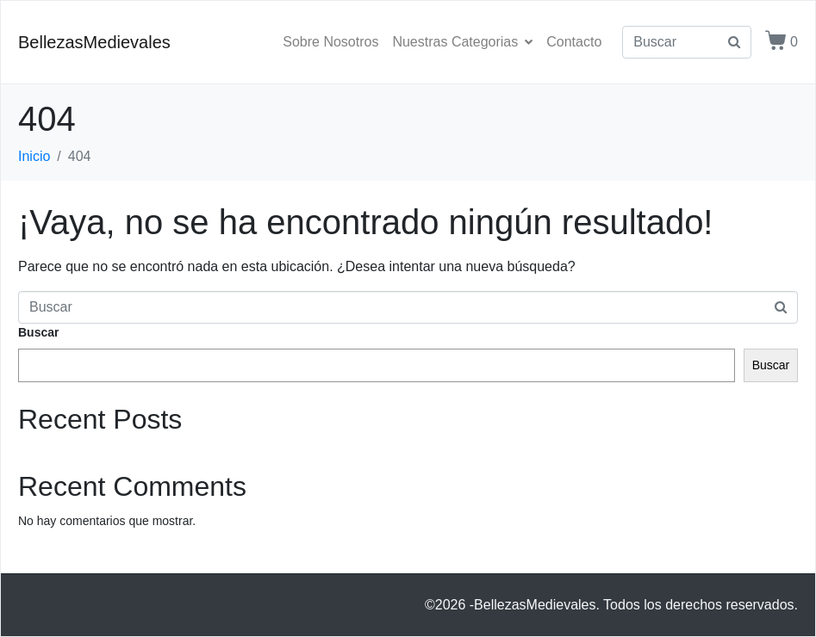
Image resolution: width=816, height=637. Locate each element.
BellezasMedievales (94, 42)
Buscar (38, 332)
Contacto (573, 41)
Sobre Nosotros (330, 41)
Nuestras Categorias (462, 41)
